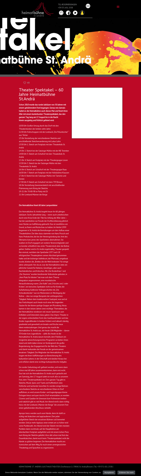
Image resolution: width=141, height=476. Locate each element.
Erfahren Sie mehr (126, 473)
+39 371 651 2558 (65, 7)
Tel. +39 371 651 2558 (103, 466)
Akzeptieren (109, 473)
